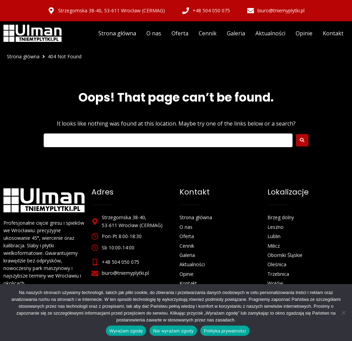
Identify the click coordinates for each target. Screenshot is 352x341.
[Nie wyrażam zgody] (343, 312)
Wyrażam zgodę (126, 330)
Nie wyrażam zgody (173, 330)
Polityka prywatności (225, 330)
